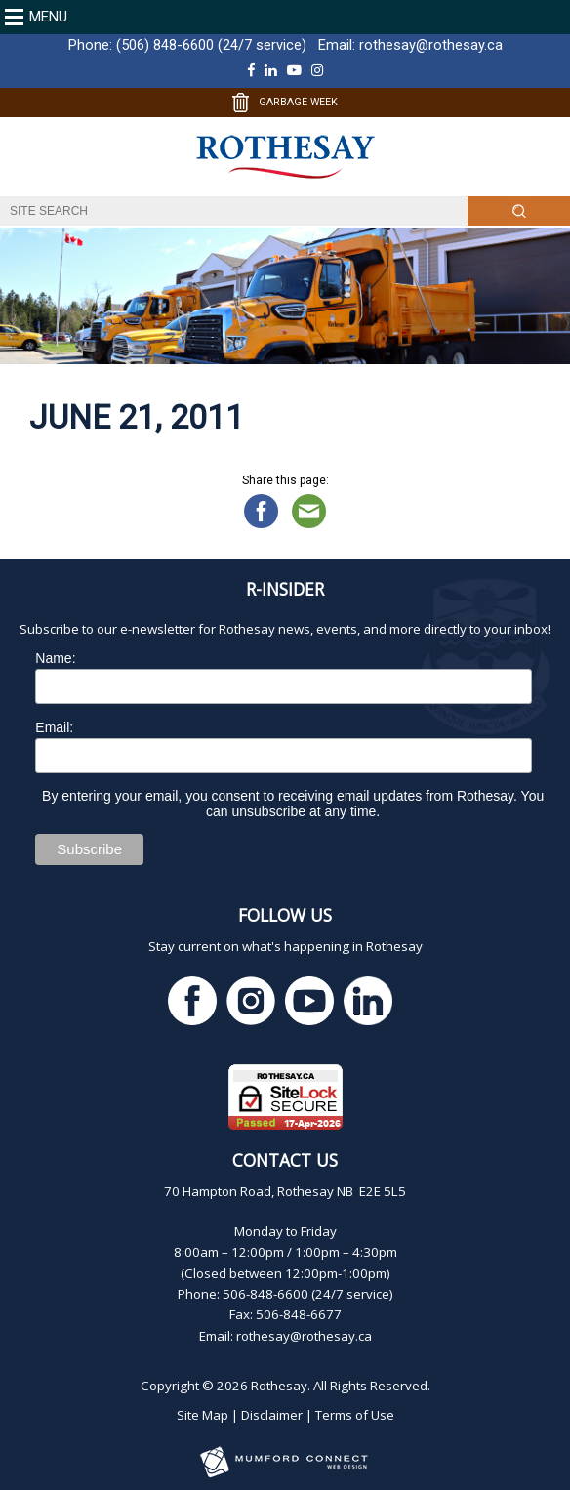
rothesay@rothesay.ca (431, 45)
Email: (54, 727)
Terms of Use (354, 1415)
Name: (55, 658)
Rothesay (279, 1385)
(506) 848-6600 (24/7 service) (211, 45)
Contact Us (285, 1160)
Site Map (202, 1415)
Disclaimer (272, 1415)
